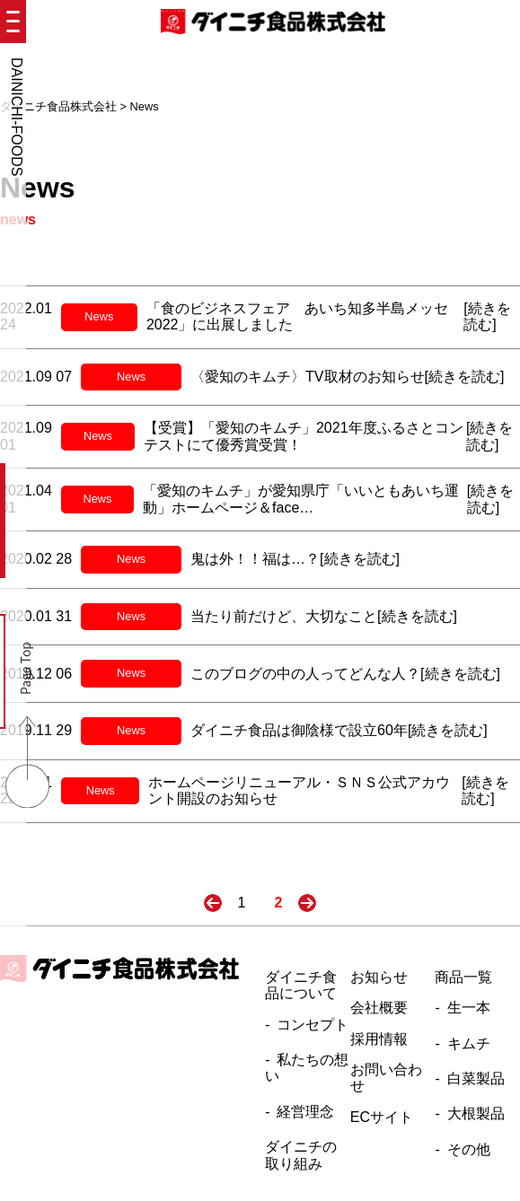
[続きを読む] (486, 316)
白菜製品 (476, 1078)
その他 (468, 1149)
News (98, 316)
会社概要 (379, 1007)
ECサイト (381, 1117)
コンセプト (312, 1024)
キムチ (468, 1043)
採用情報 (379, 1039)
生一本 (468, 1007)
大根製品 (476, 1113)
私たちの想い (306, 1067)
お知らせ (379, 977)
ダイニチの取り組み (301, 1154)
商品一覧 (463, 977)
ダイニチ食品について (301, 985)
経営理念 (305, 1111)
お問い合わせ (386, 1077)
